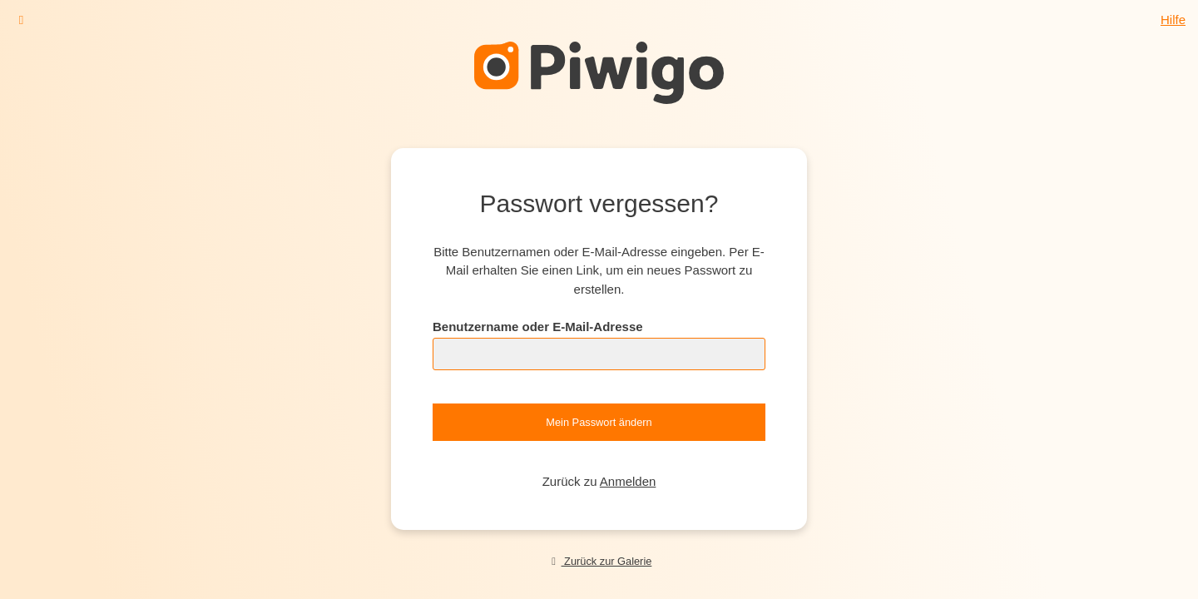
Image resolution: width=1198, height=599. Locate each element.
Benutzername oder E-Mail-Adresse (538, 326)
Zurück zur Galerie (599, 561)
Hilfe (1173, 19)
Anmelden (628, 481)
